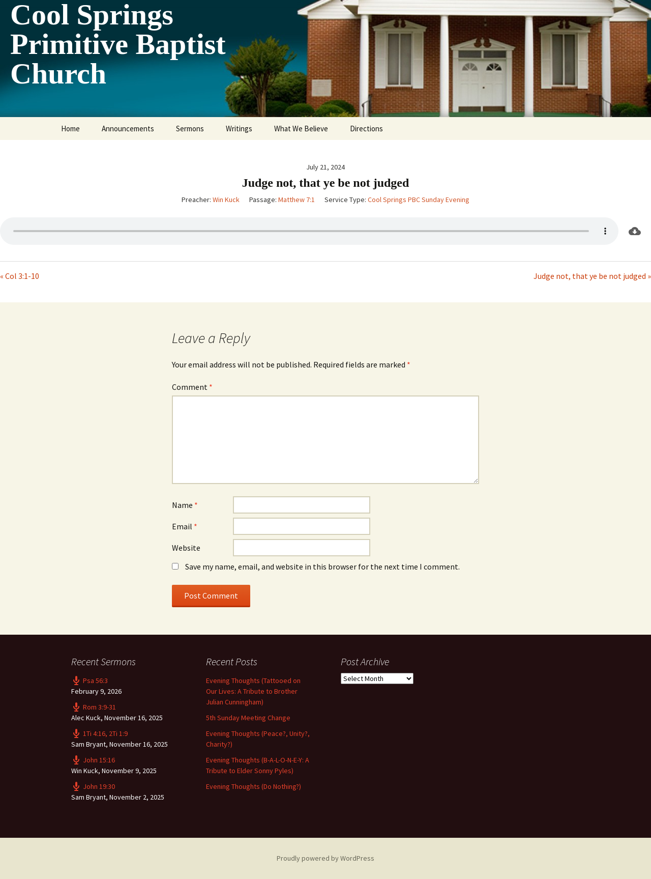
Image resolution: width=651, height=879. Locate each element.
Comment (192, 387)
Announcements (128, 128)
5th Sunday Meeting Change (248, 717)
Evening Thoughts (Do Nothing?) (253, 786)
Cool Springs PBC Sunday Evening (418, 199)
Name (185, 505)
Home (70, 128)
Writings (239, 128)
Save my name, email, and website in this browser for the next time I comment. (322, 566)
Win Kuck (226, 199)
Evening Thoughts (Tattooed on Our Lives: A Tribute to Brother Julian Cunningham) (253, 691)
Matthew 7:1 (296, 199)
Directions (366, 128)
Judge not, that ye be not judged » (592, 276)
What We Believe (301, 128)
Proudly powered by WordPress (325, 858)
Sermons (190, 128)
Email (184, 526)
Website (186, 548)
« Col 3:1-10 (19, 276)
